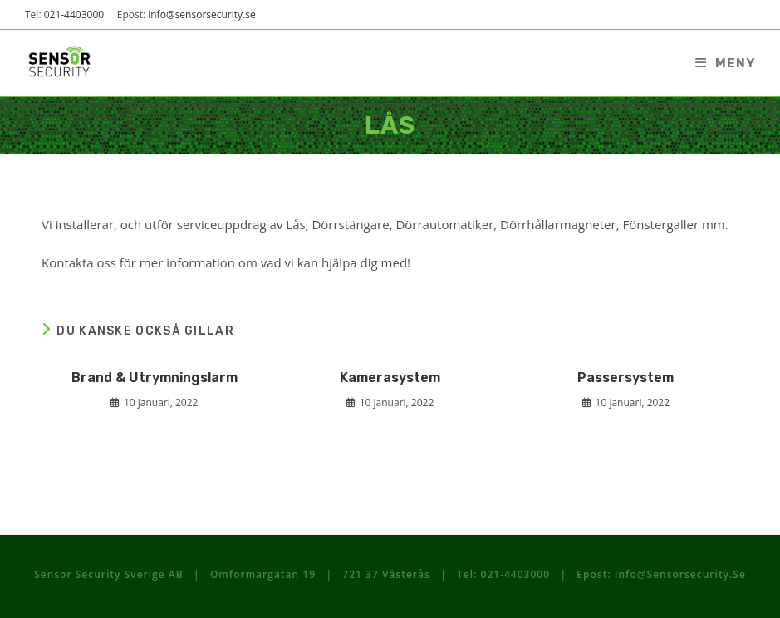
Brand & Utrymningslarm (154, 377)
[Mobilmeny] (725, 63)
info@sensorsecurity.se (201, 14)
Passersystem (625, 377)
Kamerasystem (390, 377)
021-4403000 (74, 14)
